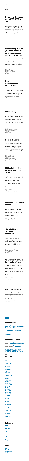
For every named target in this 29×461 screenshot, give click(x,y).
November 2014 (8, 377)
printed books (15, 193)
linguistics (6, 193)
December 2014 (8, 375)
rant (8, 131)
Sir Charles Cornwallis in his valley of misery (14, 261)
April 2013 (7, 381)
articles (7, 70)
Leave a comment (8, 41)
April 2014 (7, 378)
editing (17, 250)
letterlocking (7, 71)
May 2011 (7, 401)
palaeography (10, 159)
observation (12, 156)
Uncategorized (8, 440)
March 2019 (7, 366)
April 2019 (7, 365)
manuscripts (13, 71)
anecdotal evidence (13, 289)
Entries (7, 449)
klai (6, 69)
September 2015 (8, 369)
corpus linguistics (13, 191)
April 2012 (7, 387)
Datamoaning (10, 112)
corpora (10, 129)
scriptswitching (15, 159)
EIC (6, 431)
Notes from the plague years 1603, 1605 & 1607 (14, 19)
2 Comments (7, 252)
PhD (12, 70)
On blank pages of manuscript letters (13, 330)
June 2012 (7, 386)
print (12, 193)
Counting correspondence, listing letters (12, 83)
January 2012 (8, 392)
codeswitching (8, 158)
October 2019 (8, 363)
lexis (6, 433)
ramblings (6, 131)
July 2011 (7, 398)
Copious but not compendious (11, 3)
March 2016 (7, 368)
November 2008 (8, 415)
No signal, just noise (13, 140)
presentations (7, 157)
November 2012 (8, 384)
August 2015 (8, 371)
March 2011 (7, 402)
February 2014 (8, 380)
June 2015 (7, 372)
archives (7, 129)
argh (9, 250)
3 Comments (7, 73)
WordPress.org (8, 452)
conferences (10, 70)
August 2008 (8, 416)
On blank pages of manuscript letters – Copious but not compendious (13, 350)
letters (10, 71)
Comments (8, 451)
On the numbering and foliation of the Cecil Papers (14, 351)
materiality (6, 72)
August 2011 (8, 396)
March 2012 (7, 389)
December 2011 (8, 393)
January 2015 (8, 374)
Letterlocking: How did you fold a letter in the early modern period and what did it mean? (14, 52)
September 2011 (8, 395)
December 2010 (8, 407)
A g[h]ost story (8, 334)
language (9, 130)
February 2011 (8, 404)
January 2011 (8, 405)
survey (12, 190)
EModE (9, 192)
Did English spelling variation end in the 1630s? (13, 170)
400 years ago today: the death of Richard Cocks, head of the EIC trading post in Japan (14, 326)
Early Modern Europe (11, 219)
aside (7, 128)
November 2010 (8, 409)
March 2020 (7, 361)
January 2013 (8, 383)
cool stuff (7, 191)
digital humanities (13, 128)
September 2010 (8, 412)
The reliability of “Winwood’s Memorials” (11, 231)
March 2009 (7, 413)
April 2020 (7, 360)
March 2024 (7, 358)
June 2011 (7, 399)
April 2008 (7, 418)
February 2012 (8, 390)
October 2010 (8, 410)
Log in (6, 448)
